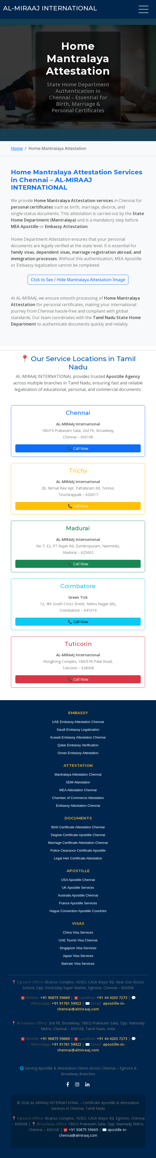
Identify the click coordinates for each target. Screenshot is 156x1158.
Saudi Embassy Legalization (78, 730)
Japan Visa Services (78, 956)
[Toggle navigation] (143, 9)
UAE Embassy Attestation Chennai (78, 722)
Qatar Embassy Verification (78, 745)
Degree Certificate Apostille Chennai (78, 835)
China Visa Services (78, 932)
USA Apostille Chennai (78, 880)
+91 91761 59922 (66, 1003)
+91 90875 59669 (55, 997)
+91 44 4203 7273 (112, 997)
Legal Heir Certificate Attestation (78, 858)
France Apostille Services (78, 903)
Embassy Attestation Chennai (78, 806)
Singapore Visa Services (78, 948)
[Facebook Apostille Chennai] (68, 1084)
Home (17, 148)
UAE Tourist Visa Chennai (77, 940)
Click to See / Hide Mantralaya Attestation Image (78, 279)
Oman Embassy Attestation (78, 753)
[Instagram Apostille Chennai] (77, 1084)
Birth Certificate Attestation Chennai (78, 827)
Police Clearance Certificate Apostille (78, 850)
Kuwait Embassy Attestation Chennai (78, 737)
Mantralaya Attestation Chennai (78, 774)
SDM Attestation (78, 782)
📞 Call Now (78, 448)
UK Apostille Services (78, 888)
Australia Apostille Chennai (78, 895)
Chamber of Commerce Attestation (78, 798)
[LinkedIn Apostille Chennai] (87, 1084)
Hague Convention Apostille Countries (78, 911)
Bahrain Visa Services (78, 964)
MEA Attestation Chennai (78, 790)
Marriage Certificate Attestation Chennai (78, 843)
